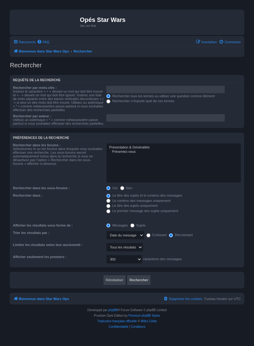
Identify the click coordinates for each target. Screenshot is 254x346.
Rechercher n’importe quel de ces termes (140, 101)
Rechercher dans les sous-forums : (41, 188)
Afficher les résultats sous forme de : (43, 225)
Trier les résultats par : (31, 233)
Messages (117, 225)
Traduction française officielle (117, 321)
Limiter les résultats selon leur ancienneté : (48, 245)
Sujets (138, 225)
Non (126, 188)
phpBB (112, 310)
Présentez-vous (174, 152)
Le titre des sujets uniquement (132, 205)
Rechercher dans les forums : (37, 145)
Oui (111, 188)
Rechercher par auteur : (32, 116)
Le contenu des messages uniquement (138, 200)
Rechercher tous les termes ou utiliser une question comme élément (160, 96)
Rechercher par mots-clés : (35, 88)
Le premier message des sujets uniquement (142, 211)
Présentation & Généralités (174, 147)
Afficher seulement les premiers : (40, 257)
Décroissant (181, 235)
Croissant (156, 235)
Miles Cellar (149, 321)
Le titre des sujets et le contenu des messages (144, 195)
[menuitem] (43, 42)
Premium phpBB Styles (144, 315)
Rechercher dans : (28, 195)
